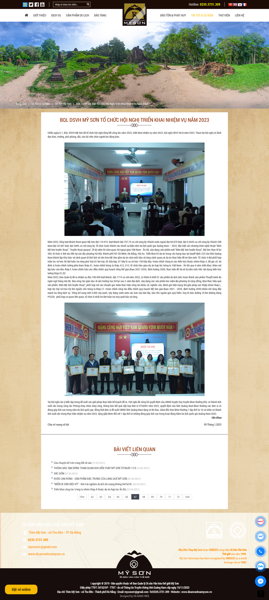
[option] (134, 67)
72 (178, 497)
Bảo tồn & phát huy (173, 15)
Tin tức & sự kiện (202, 15)
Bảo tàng (100, 15)
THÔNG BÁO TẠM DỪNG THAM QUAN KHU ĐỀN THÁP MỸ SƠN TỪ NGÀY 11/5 (95, 468)
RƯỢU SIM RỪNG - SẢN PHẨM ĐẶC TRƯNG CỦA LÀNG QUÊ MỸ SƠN (90, 478)
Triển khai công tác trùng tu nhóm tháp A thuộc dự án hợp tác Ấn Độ (90, 489)
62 (92, 497)
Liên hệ (239, 15)
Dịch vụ (56, 15)
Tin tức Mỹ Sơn (63, 104)
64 (109, 497)
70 (161, 497)
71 (169, 497)
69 (152, 497)
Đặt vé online (21, 589)
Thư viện (224, 15)
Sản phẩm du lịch (77, 15)
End (187, 497)
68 (144, 497)
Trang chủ (21, 104)
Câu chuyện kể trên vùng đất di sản (73, 463)
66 (126, 497)
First (82, 497)
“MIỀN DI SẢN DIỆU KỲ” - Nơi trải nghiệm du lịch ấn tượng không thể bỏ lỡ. (93, 484)
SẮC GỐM (59, 473)
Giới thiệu (39, 15)
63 (101, 497)
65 (118, 497)
